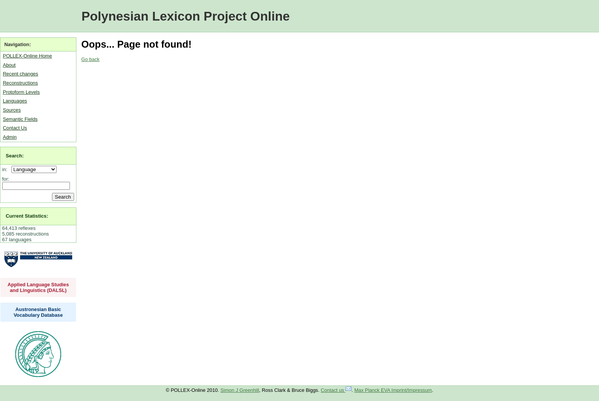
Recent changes (20, 74)
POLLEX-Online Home (27, 56)
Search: (15, 156)
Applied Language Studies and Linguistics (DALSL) (38, 287)
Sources (12, 110)
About (9, 65)
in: (6, 169)
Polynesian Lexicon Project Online (185, 16)
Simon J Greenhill (239, 390)
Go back (90, 59)
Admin (9, 137)
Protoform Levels (21, 92)
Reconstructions (20, 83)
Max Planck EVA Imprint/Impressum (393, 390)
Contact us (336, 390)
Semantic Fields (20, 119)
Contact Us (15, 128)
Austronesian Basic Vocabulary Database (38, 312)
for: (6, 179)
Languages (15, 101)
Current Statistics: (27, 216)
